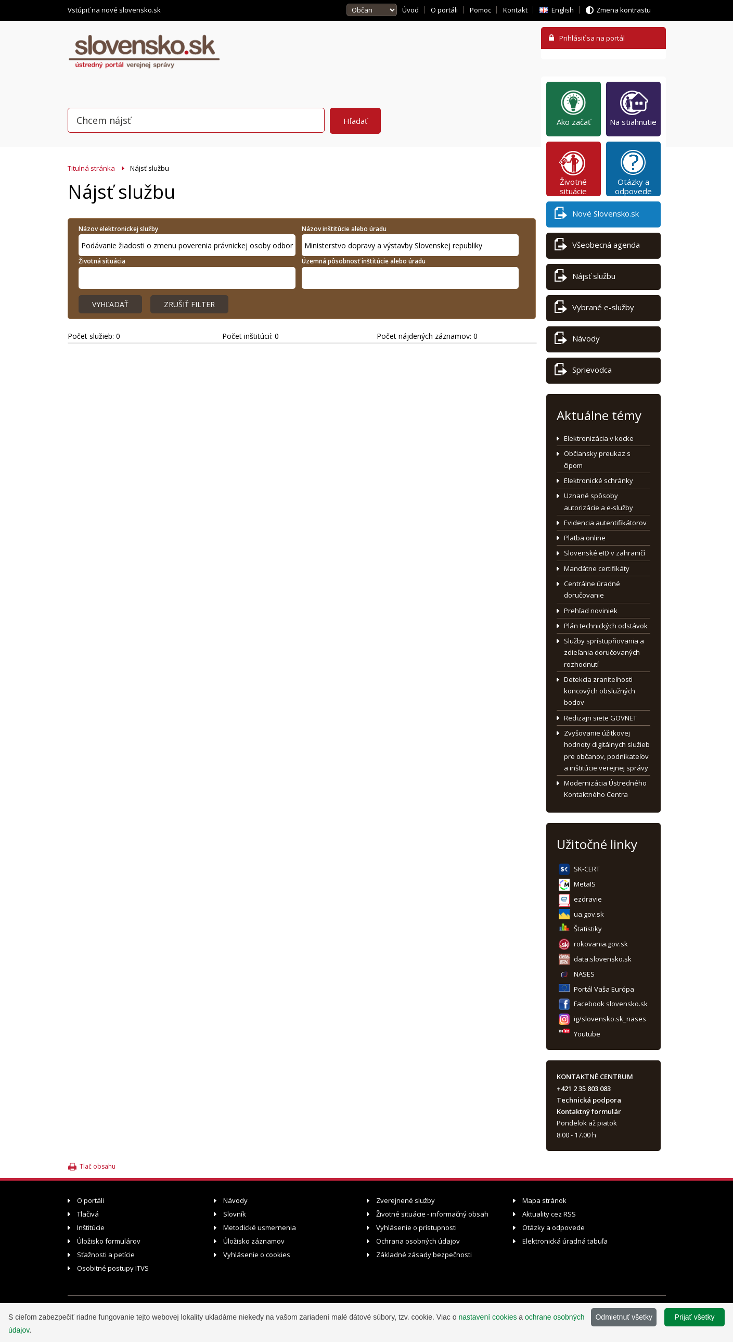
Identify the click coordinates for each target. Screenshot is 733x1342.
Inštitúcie (91, 1227)
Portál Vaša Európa (604, 989)
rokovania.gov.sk (601, 943)
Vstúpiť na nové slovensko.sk (115, 10)
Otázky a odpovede (633, 172)
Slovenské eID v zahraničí (604, 553)
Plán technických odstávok (606, 625)
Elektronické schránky (598, 480)
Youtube (587, 1034)
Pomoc (480, 10)
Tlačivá (88, 1214)
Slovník (234, 1214)
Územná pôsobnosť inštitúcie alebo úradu (364, 261)
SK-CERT (587, 868)
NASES (584, 974)
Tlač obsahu (97, 1166)
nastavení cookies (487, 1317)
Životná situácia (102, 261)
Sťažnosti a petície (106, 1254)
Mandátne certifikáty (596, 568)
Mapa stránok (544, 1200)
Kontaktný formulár (589, 1111)
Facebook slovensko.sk (611, 1003)
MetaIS (585, 884)
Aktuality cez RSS (549, 1214)
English (562, 10)
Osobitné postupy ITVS (113, 1268)
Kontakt (515, 10)
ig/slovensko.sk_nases (610, 1018)
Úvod (410, 10)
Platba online (585, 537)
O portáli (444, 10)
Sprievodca (583, 371)
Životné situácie (573, 172)
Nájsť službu (585, 277)
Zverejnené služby (405, 1200)
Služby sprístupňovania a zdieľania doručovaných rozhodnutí (604, 652)
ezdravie (588, 899)
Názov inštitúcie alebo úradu (344, 228)
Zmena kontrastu (623, 10)
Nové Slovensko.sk (597, 215)
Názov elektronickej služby (118, 228)
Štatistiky (588, 928)
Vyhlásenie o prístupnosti (416, 1227)
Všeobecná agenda (597, 246)
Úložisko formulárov (108, 1241)
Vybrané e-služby (594, 309)
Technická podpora (589, 1100)
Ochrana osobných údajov (418, 1241)
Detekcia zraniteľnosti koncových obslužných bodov (599, 691)
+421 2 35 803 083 (584, 1088)
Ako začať (573, 107)
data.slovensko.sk (603, 959)
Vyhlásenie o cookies (256, 1254)
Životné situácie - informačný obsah (432, 1214)
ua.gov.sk (589, 914)
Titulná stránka (91, 168)
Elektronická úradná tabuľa (565, 1241)
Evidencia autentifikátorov (605, 522)
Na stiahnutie (633, 107)
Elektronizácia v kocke (599, 438)
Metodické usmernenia (259, 1227)
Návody (577, 340)
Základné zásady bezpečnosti (424, 1254)
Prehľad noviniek (591, 610)
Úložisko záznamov (254, 1241)
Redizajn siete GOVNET (600, 718)
